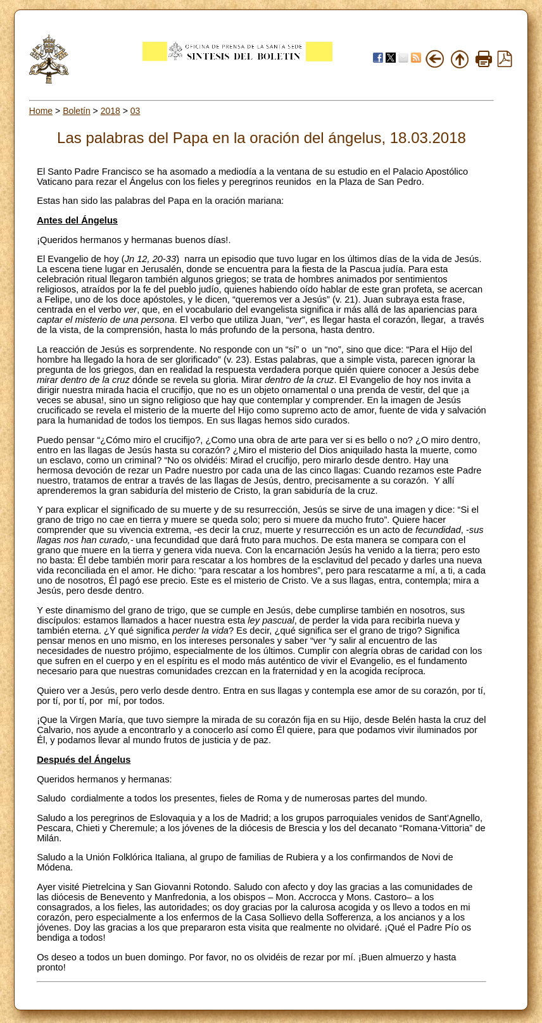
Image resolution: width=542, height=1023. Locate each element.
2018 (110, 111)
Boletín (77, 111)
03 (135, 111)
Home (41, 111)
